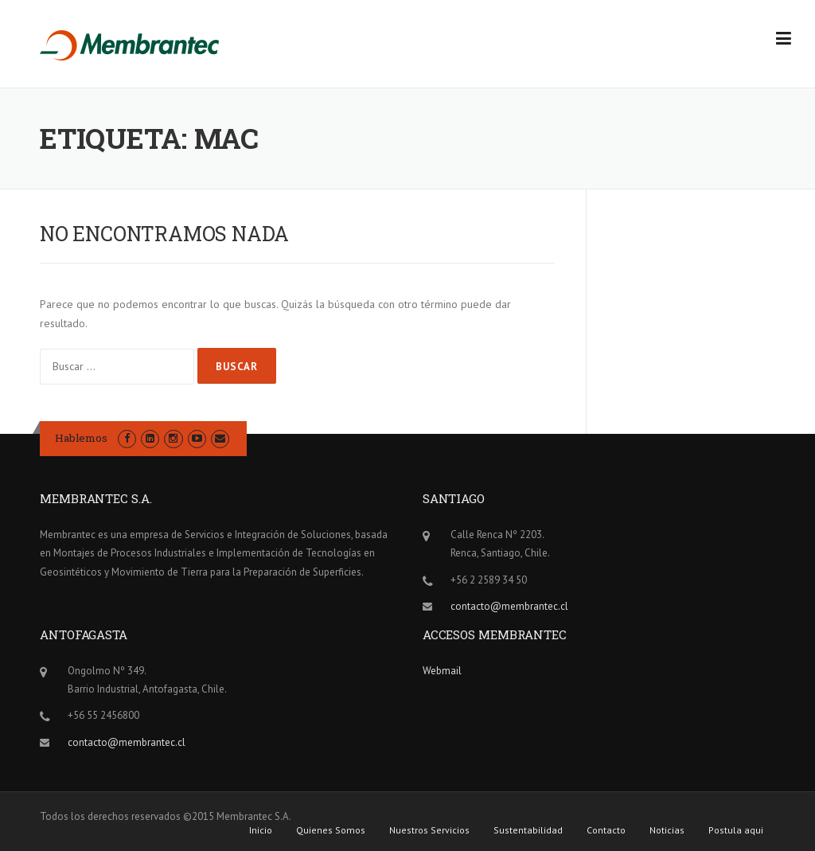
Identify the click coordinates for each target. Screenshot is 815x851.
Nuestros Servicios (429, 830)
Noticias (666, 830)
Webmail (442, 670)
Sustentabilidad (528, 830)
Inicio (260, 830)
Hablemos (81, 438)
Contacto (606, 830)
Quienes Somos (330, 830)
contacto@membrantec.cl (509, 606)
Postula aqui (735, 830)
